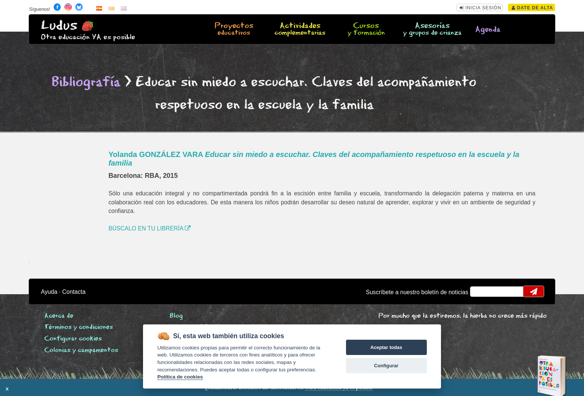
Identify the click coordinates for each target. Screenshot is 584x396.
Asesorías (432, 29)
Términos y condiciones (78, 327)
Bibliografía (86, 82)
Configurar (386, 365)
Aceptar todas (386, 347)
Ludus (59, 25)
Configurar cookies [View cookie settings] (73, 338)
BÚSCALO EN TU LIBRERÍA (149, 228)
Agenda (488, 29)
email (480, 291)
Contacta (74, 292)
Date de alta (532, 7)
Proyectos (234, 29)
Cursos (366, 29)
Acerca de (58, 316)
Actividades (300, 29)
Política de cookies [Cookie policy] (180, 377)
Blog (176, 316)
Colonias (81, 350)
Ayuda (49, 292)
